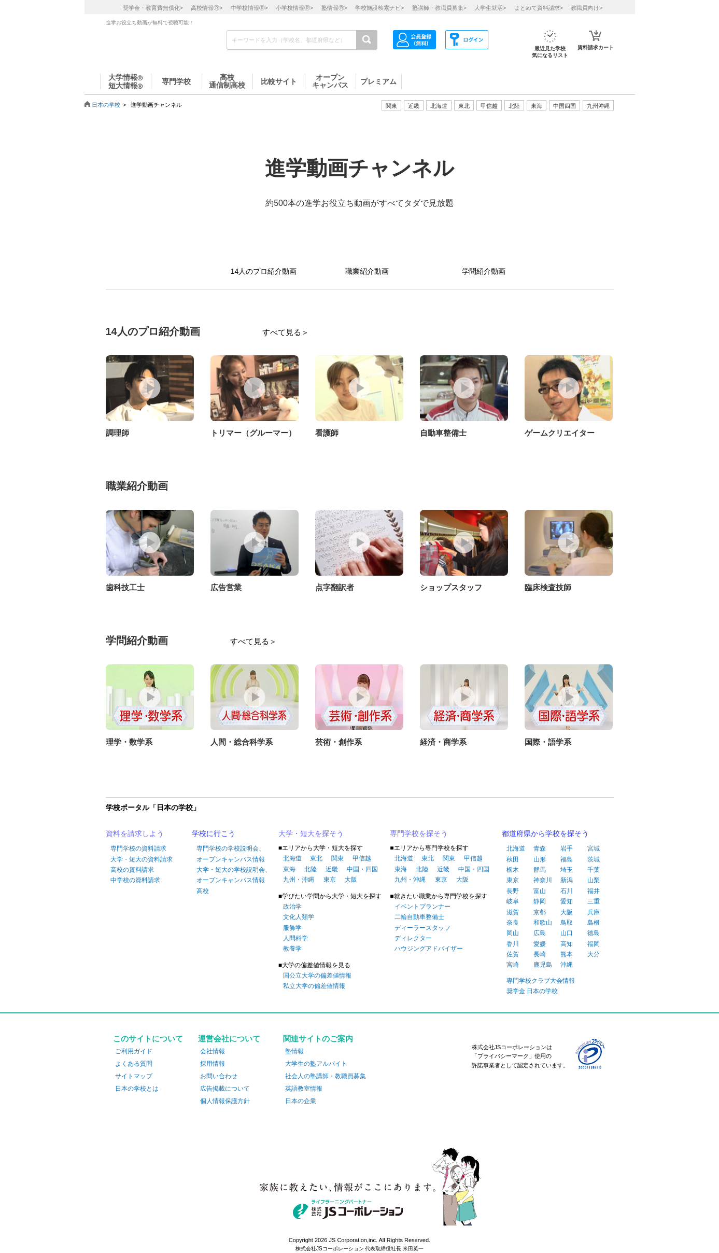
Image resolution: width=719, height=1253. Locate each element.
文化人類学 (298, 917)
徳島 (593, 933)
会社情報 (212, 1051)
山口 (566, 933)
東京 (329, 879)
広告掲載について (225, 1088)
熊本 (566, 954)
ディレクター (413, 938)
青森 (539, 848)
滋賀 (512, 912)
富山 (539, 891)
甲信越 (362, 858)
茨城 (593, 859)
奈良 (512, 922)
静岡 (539, 901)
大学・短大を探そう (311, 833)
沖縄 (566, 964)
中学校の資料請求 (135, 880)
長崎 (539, 954)
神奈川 (542, 880)
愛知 (566, 901)
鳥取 (566, 922)
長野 (512, 891)
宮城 (593, 848)
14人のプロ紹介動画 (264, 271)
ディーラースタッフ (422, 927)
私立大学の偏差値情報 (314, 986)
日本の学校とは (137, 1088)
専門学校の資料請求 (138, 848)
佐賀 (512, 954)
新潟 (566, 880)
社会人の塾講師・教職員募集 (325, 1076)
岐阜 (512, 901)
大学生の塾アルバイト (316, 1063)
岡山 (512, 933)
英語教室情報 (303, 1088)
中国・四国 (362, 869)
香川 (512, 944)
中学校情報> (249, 8)
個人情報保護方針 (225, 1101)
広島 (539, 933)
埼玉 (566, 869)
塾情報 (294, 1051)
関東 (337, 858)
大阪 (351, 879)
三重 (593, 901)
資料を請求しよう (135, 833)
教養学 (292, 948)
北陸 (310, 869)
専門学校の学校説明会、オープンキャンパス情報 (230, 853)
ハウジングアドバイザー (428, 948)
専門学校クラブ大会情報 (540, 980)
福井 (593, 891)
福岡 (593, 944)
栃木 (512, 869)
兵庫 (593, 912)
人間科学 (295, 938)
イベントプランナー (422, 906)
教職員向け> (586, 8)
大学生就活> (490, 8)
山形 (539, 859)
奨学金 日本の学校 (532, 991)
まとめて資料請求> (538, 8)
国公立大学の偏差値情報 (317, 975)
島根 (593, 922)
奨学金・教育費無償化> (153, 8)
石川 (566, 891)
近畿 (332, 869)
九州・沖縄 (298, 879)
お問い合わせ (218, 1076)
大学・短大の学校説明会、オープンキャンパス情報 (233, 875)
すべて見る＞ (285, 332)
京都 (539, 912)
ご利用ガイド (133, 1051)
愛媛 (539, 944)
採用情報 (212, 1063)
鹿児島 (542, 964)
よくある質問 (133, 1063)
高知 (566, 944)
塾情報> (334, 8)
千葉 (593, 869)
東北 (316, 858)
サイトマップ (133, 1076)
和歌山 (542, 922)
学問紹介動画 (483, 271)
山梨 (593, 880)
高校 (202, 891)
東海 (289, 869)
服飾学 (292, 927)
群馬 (539, 869)
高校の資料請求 (132, 869)
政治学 (292, 906)
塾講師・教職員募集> (439, 8)
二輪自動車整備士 (419, 917)
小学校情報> (294, 8)
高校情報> (206, 8)
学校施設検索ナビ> (379, 8)
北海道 (438, 106)
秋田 (512, 859)
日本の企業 (300, 1101)
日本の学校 (106, 105)
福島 (566, 859)
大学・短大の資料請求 (141, 859)
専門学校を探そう (419, 833)
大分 (593, 954)
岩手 (566, 848)
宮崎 (512, 964)
